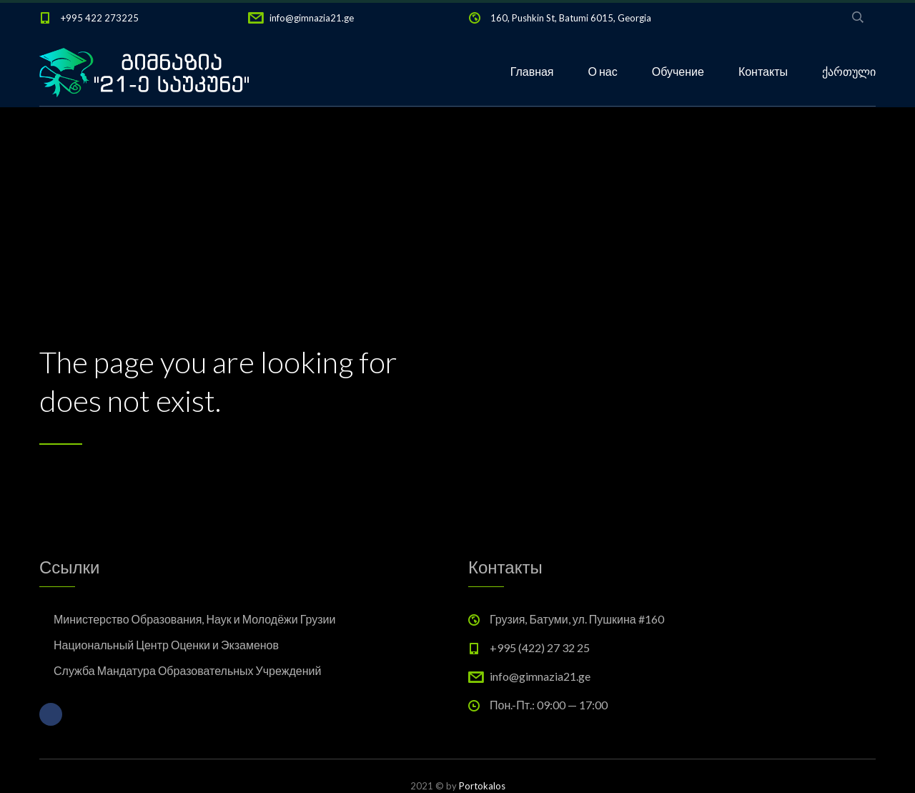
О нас (603, 71)
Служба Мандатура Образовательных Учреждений (187, 670)
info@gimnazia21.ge (311, 18)
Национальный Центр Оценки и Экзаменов (166, 644)
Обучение (678, 71)
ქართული (849, 71)
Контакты (763, 71)
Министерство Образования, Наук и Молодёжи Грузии (194, 619)
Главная (532, 71)
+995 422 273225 (100, 18)
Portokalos (482, 786)
